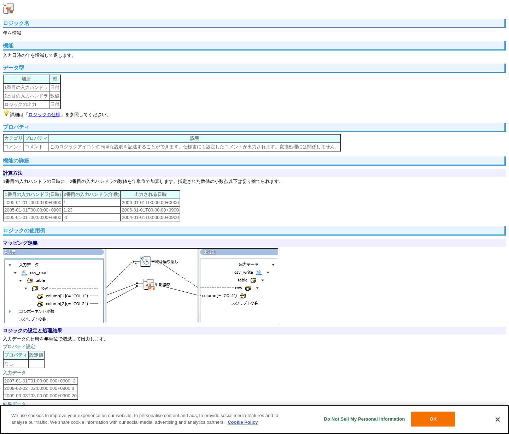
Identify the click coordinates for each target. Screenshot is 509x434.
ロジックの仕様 (44, 114)
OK (433, 419)
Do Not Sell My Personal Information (364, 419)
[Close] (497, 419)
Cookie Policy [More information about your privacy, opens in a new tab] (243, 422)
